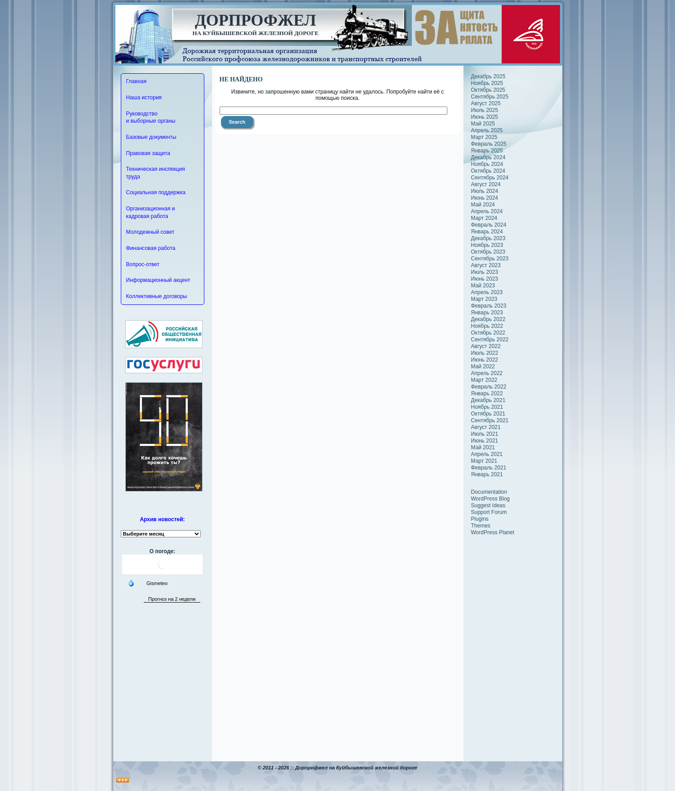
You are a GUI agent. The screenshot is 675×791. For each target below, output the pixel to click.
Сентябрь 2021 (490, 420)
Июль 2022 (485, 353)
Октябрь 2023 (488, 252)
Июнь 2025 (485, 117)
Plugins (480, 519)
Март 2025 (484, 137)
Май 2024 (483, 204)
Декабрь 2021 (488, 400)
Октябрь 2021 (488, 414)
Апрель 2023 (487, 292)
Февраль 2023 (489, 306)
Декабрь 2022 (488, 319)
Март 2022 (484, 380)
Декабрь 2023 (488, 238)
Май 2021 (483, 447)
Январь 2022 (487, 393)
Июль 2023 (485, 272)
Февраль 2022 (489, 387)
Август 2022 (486, 346)
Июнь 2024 (485, 198)
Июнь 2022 (485, 360)
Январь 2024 (487, 231)
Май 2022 (483, 366)
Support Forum (489, 512)
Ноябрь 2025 (487, 83)
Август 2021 (486, 427)
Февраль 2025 (489, 144)
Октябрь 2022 (488, 333)
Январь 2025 (487, 150)
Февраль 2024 (489, 225)
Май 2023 (483, 285)
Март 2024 (484, 218)
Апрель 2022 (487, 373)
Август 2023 (486, 265)
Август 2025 (486, 103)
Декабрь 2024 (488, 157)
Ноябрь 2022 (487, 326)
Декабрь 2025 (488, 76)
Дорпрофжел (255, 20)
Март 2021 (484, 461)
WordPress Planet (493, 532)
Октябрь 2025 (488, 90)
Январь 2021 (487, 474)
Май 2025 (483, 124)
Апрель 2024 (487, 211)
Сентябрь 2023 (490, 258)
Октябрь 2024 (488, 171)
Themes (480, 526)
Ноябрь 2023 (487, 245)
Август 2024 (486, 184)
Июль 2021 (485, 434)
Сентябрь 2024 (490, 177)
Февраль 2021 (489, 468)
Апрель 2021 (487, 454)
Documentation (489, 492)
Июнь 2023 (485, 279)
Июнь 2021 (485, 441)
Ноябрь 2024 (487, 164)
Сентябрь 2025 (490, 97)
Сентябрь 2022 (490, 339)
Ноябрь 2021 (487, 407)
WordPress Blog (490, 499)
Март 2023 (484, 299)
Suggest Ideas (488, 505)
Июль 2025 (485, 110)
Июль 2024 (485, 191)
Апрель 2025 (487, 130)
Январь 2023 (487, 312)
